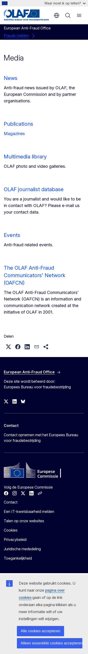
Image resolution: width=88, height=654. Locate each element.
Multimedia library (25, 157)
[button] (8, 346)
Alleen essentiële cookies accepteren (51, 643)
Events (12, 235)
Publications (18, 124)
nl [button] (56, 15)
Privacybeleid (15, 539)
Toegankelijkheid (18, 558)
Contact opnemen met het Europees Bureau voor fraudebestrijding (41, 437)
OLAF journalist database (34, 189)
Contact (10, 502)
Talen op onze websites (24, 520)
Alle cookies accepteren (40, 631)
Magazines (14, 133)
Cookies (11, 530)
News (10, 78)
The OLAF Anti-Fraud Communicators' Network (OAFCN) (34, 275)
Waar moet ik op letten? (65, 3)
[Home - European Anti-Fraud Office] (26, 15)
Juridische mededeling (22, 549)
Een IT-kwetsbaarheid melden (29, 511)
